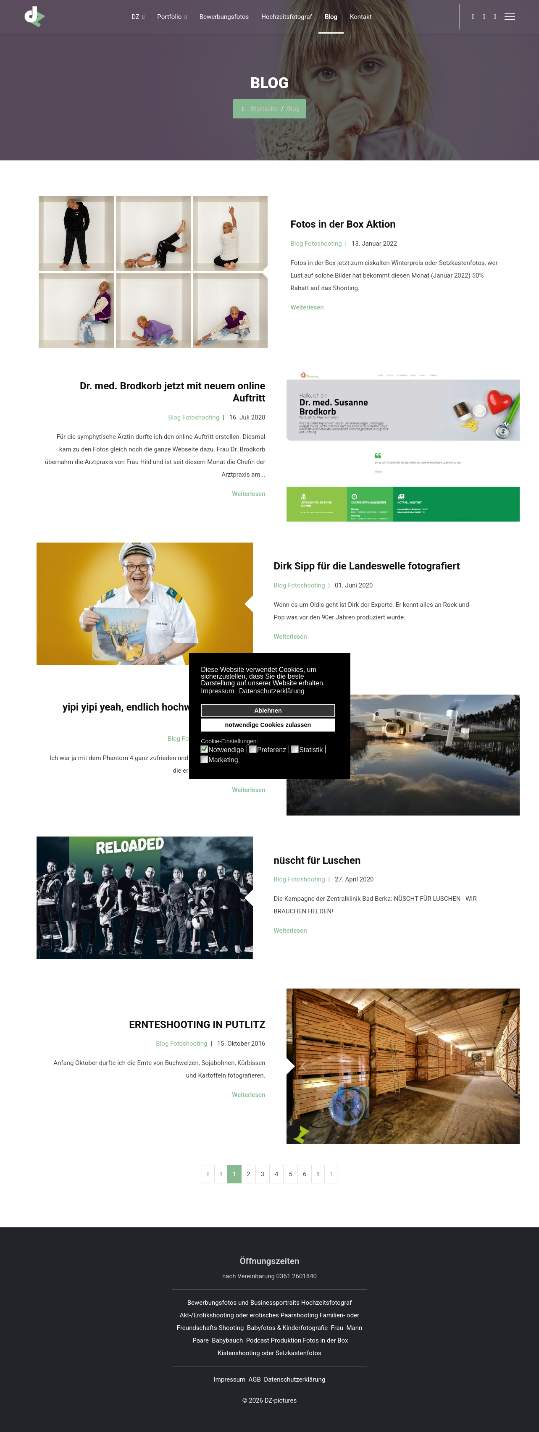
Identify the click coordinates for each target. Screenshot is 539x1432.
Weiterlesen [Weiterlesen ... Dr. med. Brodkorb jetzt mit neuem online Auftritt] (248, 494)
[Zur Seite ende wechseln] (330, 1174)
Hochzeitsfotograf (286, 17)
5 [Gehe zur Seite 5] (290, 1174)
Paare (200, 1340)
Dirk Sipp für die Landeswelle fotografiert (367, 566)
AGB (255, 1379)
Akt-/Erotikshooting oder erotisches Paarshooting (249, 1315)
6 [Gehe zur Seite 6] (304, 1174)
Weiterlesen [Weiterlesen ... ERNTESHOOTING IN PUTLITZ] (248, 1095)
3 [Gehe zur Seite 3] (262, 1174)
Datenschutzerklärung (294, 1379)
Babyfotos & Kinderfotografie (287, 1328)
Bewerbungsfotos (224, 17)
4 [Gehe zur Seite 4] (276, 1174)
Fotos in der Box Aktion (343, 224)
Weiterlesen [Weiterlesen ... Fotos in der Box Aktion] (307, 307)
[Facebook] (473, 16)
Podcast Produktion (273, 1340)
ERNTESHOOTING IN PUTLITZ (197, 1025)
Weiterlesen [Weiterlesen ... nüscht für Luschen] (290, 930)
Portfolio (169, 17)
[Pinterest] (484, 16)
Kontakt (361, 17)
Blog (331, 17)
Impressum (229, 1379)
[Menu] (510, 17)
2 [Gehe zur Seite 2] (248, 1174)
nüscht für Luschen (317, 860)
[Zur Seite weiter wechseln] (317, 1174)
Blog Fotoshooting (316, 243)
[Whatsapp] (495, 16)
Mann (354, 1328)
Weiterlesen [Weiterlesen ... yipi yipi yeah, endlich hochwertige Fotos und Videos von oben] (248, 790)
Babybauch (227, 1340)
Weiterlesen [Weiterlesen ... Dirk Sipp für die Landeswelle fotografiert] (290, 636)
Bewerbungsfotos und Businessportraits (243, 1302)
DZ (135, 17)
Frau (337, 1328)
